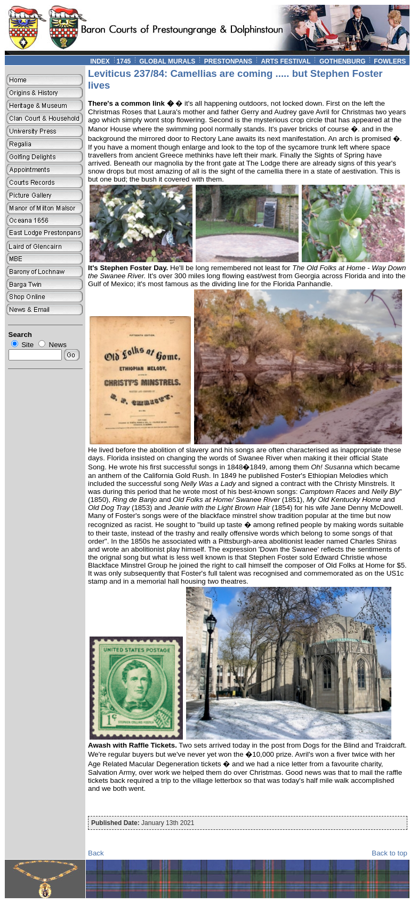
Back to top (389, 853)
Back (96, 853)
